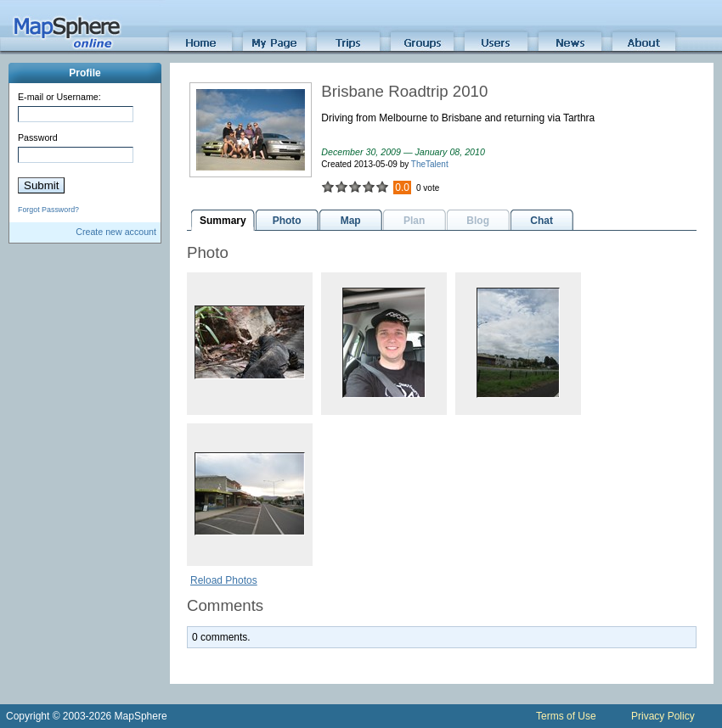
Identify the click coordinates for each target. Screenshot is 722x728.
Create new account (116, 232)
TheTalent (429, 164)
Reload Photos (223, 580)
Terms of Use (566, 716)
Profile (84, 73)
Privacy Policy (663, 716)
